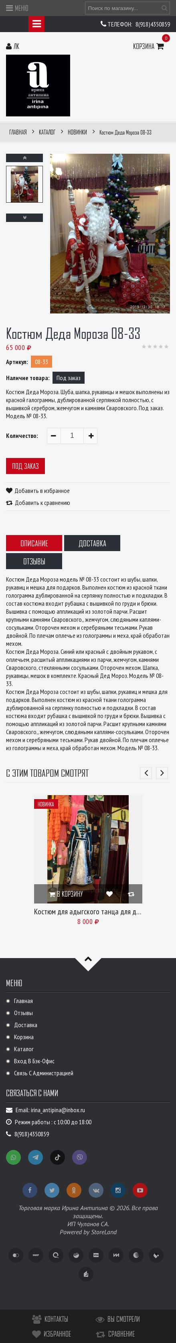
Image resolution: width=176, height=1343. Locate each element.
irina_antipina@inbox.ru (58, 1110)
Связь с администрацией (43, 1073)
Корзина (149, 46)
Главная (23, 1001)
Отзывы (34, 561)
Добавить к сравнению (42, 503)
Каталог (24, 1049)
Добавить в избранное (42, 490)
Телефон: (120, 24)
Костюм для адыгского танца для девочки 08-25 (104, 911)
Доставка (92, 543)
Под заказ (25, 465)
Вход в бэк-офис (34, 1061)
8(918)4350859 (153, 24)
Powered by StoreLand (88, 1232)
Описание (34, 543)
